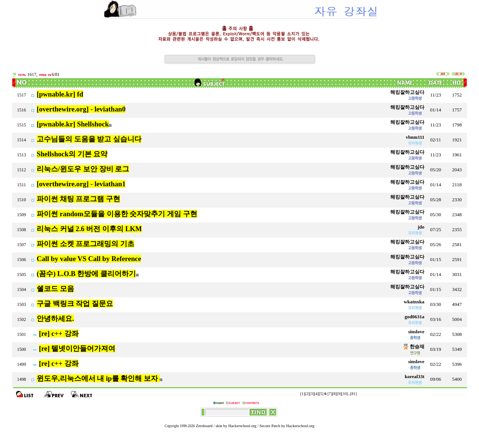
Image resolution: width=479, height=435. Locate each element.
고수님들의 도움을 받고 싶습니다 (89, 139)
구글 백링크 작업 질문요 (75, 303)
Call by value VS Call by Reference (89, 259)
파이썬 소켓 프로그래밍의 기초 (85, 244)
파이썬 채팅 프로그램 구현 (78, 199)
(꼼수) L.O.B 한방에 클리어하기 (86, 274)
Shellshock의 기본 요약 (72, 154)
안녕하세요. (55, 318)
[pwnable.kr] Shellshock (73, 124)
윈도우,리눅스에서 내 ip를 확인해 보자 (98, 378)
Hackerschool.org (242, 426)
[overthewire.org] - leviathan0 (81, 109)
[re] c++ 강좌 (59, 333)
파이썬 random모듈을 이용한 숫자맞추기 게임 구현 (117, 214)
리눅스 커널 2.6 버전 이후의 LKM (89, 229)
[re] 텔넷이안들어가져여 (77, 348)
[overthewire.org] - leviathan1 (81, 184)
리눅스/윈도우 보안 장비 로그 (83, 169)
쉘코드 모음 (55, 288)
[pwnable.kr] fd (60, 94)
